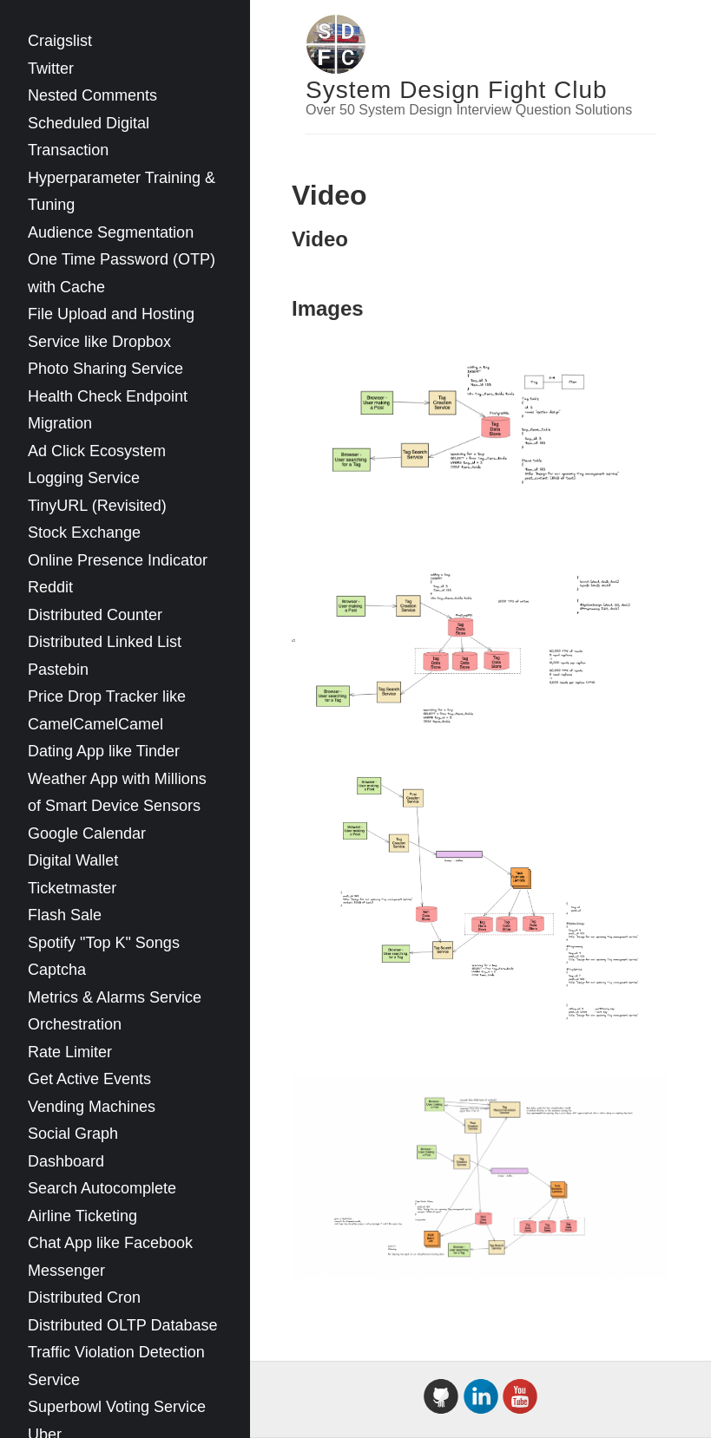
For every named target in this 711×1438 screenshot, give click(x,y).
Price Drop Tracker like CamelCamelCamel (107, 710)
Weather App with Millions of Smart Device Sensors (117, 792)
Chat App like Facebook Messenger (110, 1256)
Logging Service (84, 478)
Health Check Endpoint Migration (108, 410)
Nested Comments (92, 95)
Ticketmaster (72, 888)
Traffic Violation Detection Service (116, 1366)
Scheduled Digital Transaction (88, 137)
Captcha (57, 969)
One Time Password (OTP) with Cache (121, 273)
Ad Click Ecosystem (97, 451)
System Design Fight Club (457, 89)
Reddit (50, 587)
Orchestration (75, 1024)
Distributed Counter (95, 615)
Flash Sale (65, 915)
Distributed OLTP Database (122, 1325)
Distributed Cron (84, 1297)
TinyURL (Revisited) (97, 505)
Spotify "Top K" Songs (104, 942)
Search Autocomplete (102, 1188)
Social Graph (73, 1133)
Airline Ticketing (82, 1216)
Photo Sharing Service (105, 368)
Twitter (51, 68)
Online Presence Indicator (117, 560)
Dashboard (66, 1161)
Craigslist (60, 40)
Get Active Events (89, 1079)
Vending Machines (91, 1106)
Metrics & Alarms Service (114, 997)
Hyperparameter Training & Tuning (121, 191)
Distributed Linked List (104, 641)
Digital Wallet (73, 860)
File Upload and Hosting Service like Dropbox (111, 327)
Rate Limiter (70, 1052)
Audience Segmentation (111, 232)
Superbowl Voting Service (117, 1406)
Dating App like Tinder (104, 751)
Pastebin (58, 669)
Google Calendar (87, 833)
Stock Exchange (84, 532)
